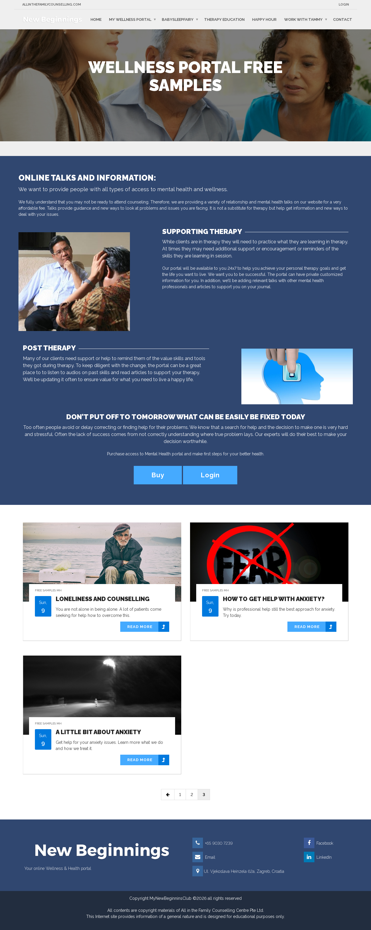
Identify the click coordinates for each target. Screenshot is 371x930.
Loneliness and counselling (103, 599)
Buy (157, 475)
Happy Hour (264, 19)
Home (96, 19)
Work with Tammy (303, 19)
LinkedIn (318, 857)
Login (344, 4)
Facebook (318, 843)
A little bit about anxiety (98, 732)
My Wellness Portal (130, 19)
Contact (342, 19)
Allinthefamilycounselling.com (51, 4)
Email (203, 857)
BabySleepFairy (178, 19)
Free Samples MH (48, 590)
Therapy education (224, 19)
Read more (148, 627)
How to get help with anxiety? (274, 599)
